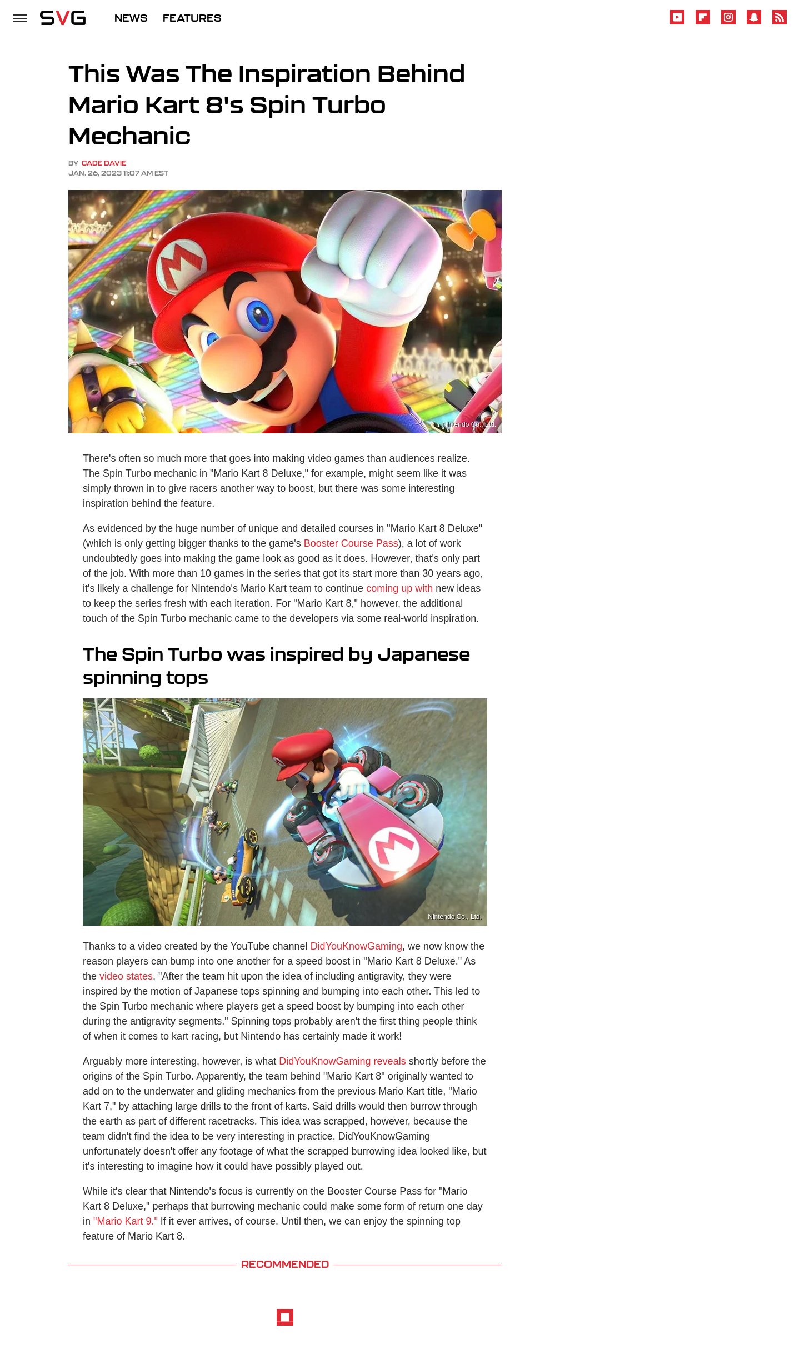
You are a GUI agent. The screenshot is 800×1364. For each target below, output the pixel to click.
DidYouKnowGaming (356, 946)
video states (126, 976)
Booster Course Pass (351, 543)
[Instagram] (728, 22)
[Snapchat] (754, 22)
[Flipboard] (703, 22)
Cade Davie (104, 163)
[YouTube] (677, 22)
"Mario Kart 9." (125, 1221)
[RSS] (779, 22)
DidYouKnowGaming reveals (342, 1061)
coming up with (399, 588)
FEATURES (192, 18)
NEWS (131, 18)
